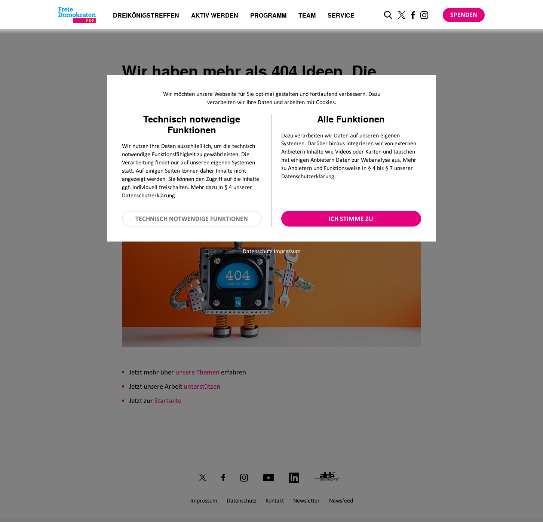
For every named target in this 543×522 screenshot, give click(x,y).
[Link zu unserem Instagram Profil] (424, 15)
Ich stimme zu (351, 219)
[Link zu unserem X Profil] (401, 15)
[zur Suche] (388, 15)
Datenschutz (257, 251)
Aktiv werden (214, 15)
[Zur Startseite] (77, 15)
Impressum (287, 251)
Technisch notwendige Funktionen (191, 219)
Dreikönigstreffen (146, 15)
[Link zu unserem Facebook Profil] (413, 15)
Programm (268, 15)
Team (307, 15)
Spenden (463, 14)
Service (341, 15)
